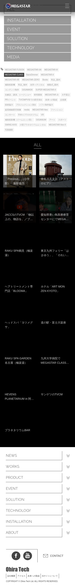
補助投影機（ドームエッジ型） (19, 120)
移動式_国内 (52, 85)
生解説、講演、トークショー (18, 95)
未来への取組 (51, 100)
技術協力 (9, 105)
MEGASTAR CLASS (14, 75)
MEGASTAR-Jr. (52, 95)
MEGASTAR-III (51, 70)
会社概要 (11, 576)
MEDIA (13, 57)
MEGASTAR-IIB (12, 80)
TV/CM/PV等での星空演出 (30, 100)
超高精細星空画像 (13, 110)
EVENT (13, 29)
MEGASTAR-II (47, 75)
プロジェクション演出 (26, 105)
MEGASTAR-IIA (34, 70)
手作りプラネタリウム (28, 115)
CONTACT (56, 555)
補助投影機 (10, 85)
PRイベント (10, 100)
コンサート (10, 115)
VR (42, 115)
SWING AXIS (11, 125)
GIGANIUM (41, 120)
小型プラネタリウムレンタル (33, 125)
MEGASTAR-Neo (40, 110)
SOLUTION (17, 38)
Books (45, 80)
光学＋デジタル (37, 85)
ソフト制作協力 (46, 105)
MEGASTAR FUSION (14, 70)
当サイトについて (50, 576)
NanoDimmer (32, 75)
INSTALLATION (21, 20)
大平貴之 (66, 95)
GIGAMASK (27, 90)
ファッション (57, 110)
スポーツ (62, 120)
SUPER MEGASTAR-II (46, 90)
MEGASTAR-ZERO (30, 80)
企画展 (63, 100)
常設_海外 (22, 85)
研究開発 (38, 95)
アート (52, 120)
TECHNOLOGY (20, 47)
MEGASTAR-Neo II (57, 125)
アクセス (21, 576)
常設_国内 (55, 80)
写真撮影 (9, 130)
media (26, 110)
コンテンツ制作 (12, 90)
